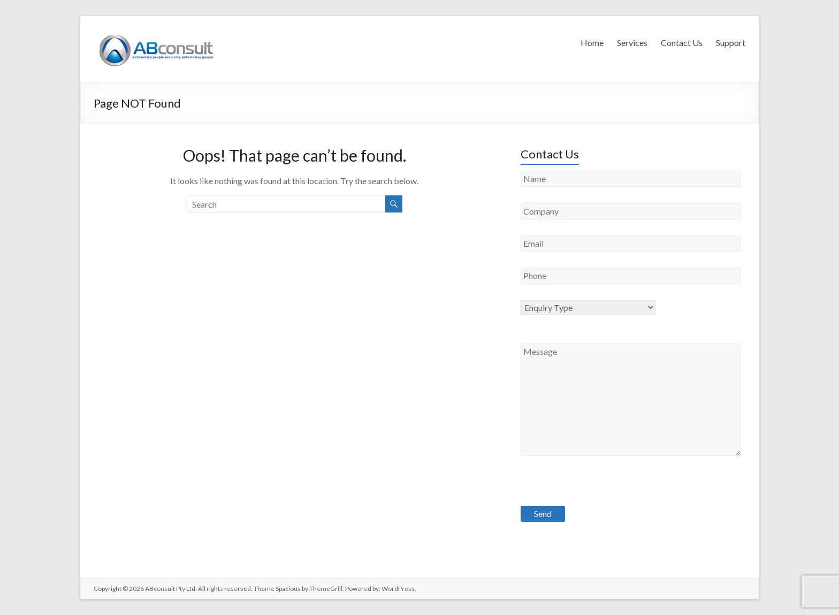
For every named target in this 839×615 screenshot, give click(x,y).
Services (632, 42)
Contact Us (682, 42)
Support (730, 42)
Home (592, 42)
